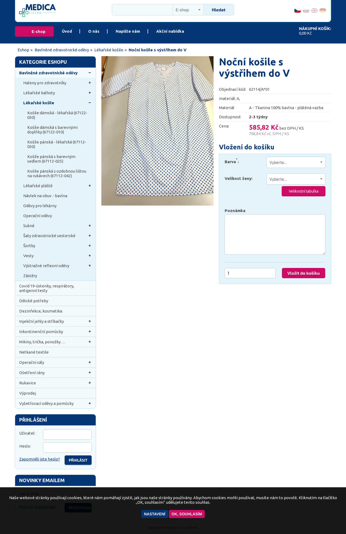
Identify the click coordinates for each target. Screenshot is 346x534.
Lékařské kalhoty (57, 92)
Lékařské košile (108, 50)
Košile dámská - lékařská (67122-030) (57, 115)
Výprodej (27, 393)
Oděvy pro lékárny (39, 205)
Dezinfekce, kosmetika (40, 311)
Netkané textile (34, 352)
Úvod (67, 31)
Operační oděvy (37, 215)
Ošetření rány (55, 372)
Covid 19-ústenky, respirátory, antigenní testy (46, 288)
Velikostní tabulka (303, 191)
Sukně (57, 225)
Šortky (57, 245)
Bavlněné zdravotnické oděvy (62, 50)
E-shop (38, 31)
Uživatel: (27, 433)
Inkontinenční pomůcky (55, 331)
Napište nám (128, 31)
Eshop (23, 50)
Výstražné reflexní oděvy (57, 265)
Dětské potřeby (33, 300)
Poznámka (235, 210)
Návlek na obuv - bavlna (45, 195)
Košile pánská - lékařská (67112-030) (56, 144)
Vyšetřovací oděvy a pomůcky (55, 403)
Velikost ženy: (238, 178)
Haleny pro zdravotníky (57, 82)
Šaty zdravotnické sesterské (57, 235)
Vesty (57, 255)
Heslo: (25, 446)
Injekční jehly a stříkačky (55, 321)
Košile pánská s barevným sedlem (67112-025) (51, 158)
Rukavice (55, 383)
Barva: (232, 161)
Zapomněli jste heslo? (39, 459)
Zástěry (30, 275)
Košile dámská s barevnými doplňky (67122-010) (52, 129)
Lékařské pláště (57, 185)
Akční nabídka (170, 31)
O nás (93, 31)
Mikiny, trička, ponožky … (55, 342)
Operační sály (55, 362)
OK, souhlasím (187, 514)
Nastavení (154, 514)
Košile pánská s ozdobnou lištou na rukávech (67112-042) (56, 173)
